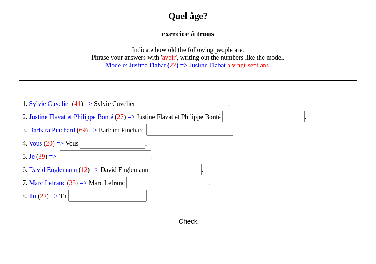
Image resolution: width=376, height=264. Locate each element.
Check (188, 221)
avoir (169, 57)
